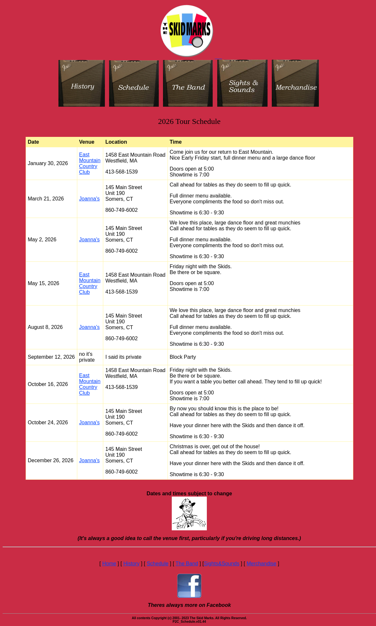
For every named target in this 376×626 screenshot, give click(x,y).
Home (109, 563)
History (131, 563)
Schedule (158, 563)
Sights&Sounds (221, 563)
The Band (187, 563)
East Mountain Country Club (90, 163)
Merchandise (261, 563)
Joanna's (89, 198)
